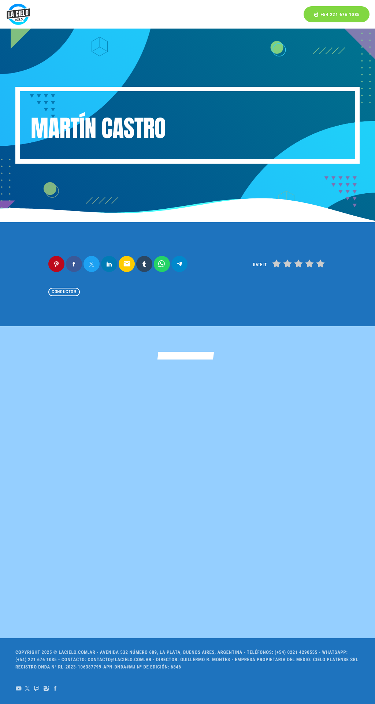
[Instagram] (46, 688)
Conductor (64, 292)
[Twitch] (37, 688)
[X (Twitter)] (28, 688)
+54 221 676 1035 (336, 14)
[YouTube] (18, 688)
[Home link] (18, 14)
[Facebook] (55, 688)
